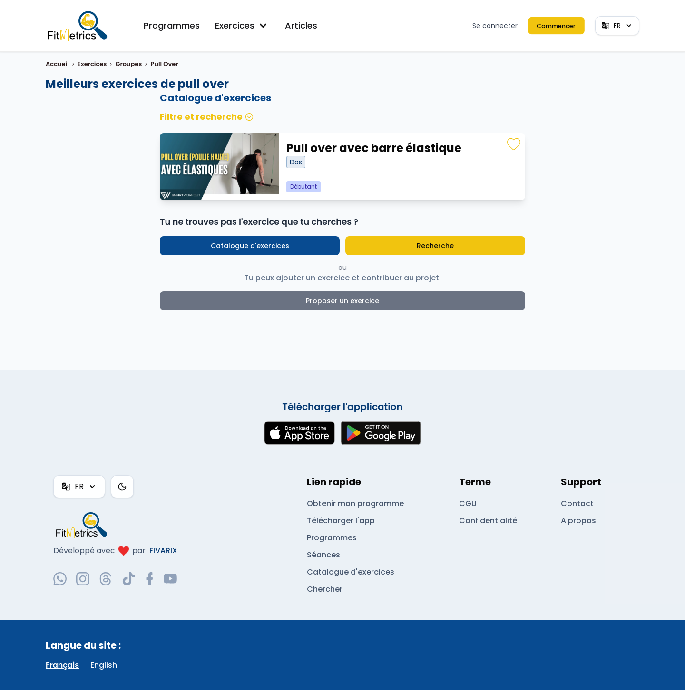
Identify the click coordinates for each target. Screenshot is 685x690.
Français (62, 665)
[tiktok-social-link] (129, 578)
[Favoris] (513, 144)
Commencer (556, 25)
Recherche (435, 245)
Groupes (128, 63)
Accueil (57, 63)
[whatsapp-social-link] (60, 578)
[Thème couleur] (121, 486)
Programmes (172, 25)
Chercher (324, 589)
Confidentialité (487, 520)
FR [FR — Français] (617, 25)
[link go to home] (83, 524)
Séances (323, 554)
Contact (576, 503)
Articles (301, 25)
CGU (467, 503)
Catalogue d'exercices (250, 245)
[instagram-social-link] (82, 578)
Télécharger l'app (340, 520)
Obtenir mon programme (355, 503)
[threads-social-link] (105, 578)
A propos (578, 520)
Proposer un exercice (343, 301)
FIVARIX (163, 550)
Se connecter (496, 25)
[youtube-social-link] (170, 579)
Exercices (242, 25)
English (103, 665)
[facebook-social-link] (149, 578)
